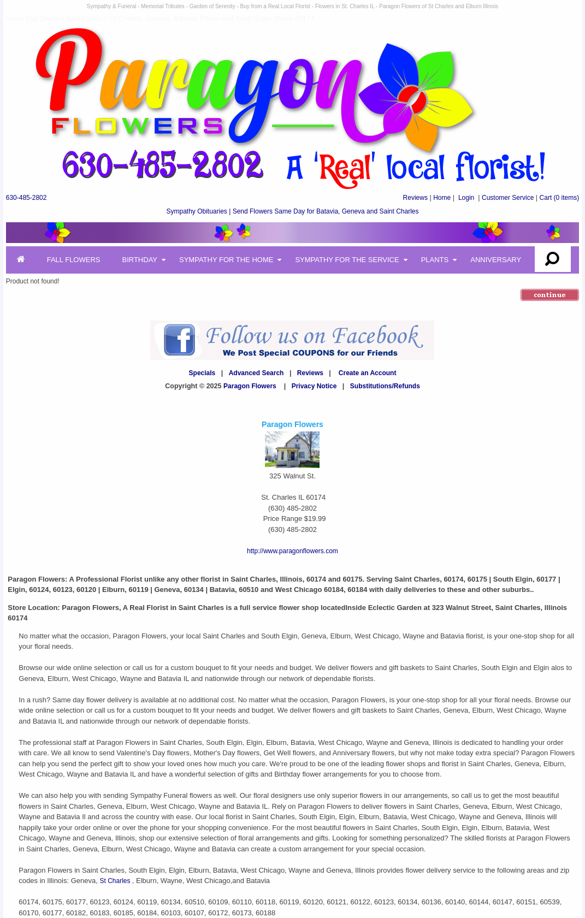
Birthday (139, 260)
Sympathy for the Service (347, 260)
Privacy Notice (314, 386)
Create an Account (368, 373)
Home (442, 198)
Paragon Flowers (249, 386)
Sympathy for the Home (226, 260)
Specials (202, 373)
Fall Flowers (74, 260)
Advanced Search (256, 373)
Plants (435, 260)
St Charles (115, 881)
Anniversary (495, 260)
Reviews (415, 198)
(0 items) (560, 198)
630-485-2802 (26, 198)
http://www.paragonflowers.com (292, 551)
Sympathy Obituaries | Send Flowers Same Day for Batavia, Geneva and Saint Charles (292, 211)
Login (466, 198)
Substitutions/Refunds (385, 386)
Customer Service (508, 198)
